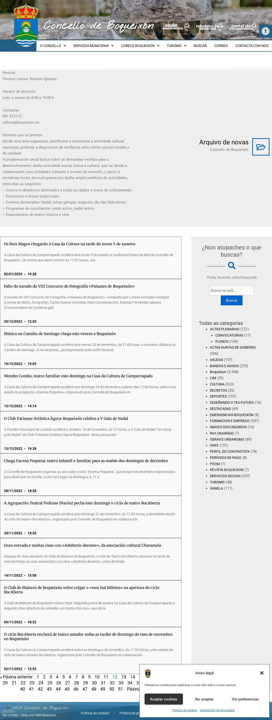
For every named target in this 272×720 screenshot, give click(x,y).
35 (138, 678)
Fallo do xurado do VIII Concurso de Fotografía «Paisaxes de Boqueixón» (69, 281)
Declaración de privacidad (217, 710)
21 (14, 678)
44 (58, 684)
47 (84, 684)
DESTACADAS (221, 410)
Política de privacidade (137, 709)
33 (121, 678)
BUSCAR (204, 43)
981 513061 (10, 711)
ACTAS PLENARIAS (226, 324)
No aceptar (204, 699)
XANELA (217, 490)
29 (85, 678)
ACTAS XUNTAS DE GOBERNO (235, 343)
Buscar (231, 296)
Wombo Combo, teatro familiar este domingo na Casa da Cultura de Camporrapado (78, 371)
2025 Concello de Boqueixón (40, 703)
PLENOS (222, 337)
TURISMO (218, 484)
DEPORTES (219, 392)
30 (94, 678)
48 (93, 684)
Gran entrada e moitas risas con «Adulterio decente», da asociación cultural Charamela (82, 541)
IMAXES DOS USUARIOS (230, 429)
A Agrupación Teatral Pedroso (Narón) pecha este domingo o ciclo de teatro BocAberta (82, 498)
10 (97, 672)
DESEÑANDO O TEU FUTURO (234, 398)
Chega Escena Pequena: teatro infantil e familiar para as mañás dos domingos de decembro (86, 456)
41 (31, 684)
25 (49, 678)
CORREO (223, 43)
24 (40, 678)
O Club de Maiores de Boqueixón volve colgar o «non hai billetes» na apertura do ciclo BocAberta (81, 585)
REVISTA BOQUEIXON (228, 471)
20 (5, 678)
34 (129, 678)
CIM (213, 373)
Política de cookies (184, 710)
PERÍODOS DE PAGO (226, 459)
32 (112, 678)
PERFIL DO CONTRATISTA (231, 453)
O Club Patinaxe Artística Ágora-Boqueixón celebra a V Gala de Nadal (66, 414)
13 (123, 672)
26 (58, 678)
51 (120, 684)
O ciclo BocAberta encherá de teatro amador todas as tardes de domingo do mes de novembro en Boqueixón (88, 632)
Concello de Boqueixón (98, 26)
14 (132, 672)
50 (111, 684)
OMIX (214, 447)
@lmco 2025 (8, 707)
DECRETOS (219, 386)
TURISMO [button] (182, 43)
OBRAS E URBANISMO (228, 441)
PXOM (215, 465)
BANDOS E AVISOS (225, 361)
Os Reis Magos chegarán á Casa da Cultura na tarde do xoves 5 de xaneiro (69, 239)
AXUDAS (217, 355)
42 (40, 684)
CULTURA (218, 380)
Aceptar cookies (163, 699)
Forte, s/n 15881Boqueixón (38, 711)
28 (76, 678)
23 (31, 678)
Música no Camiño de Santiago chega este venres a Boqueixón (60, 329)
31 (103, 678)
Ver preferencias (245, 699)
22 (23, 678)
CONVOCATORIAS (230, 331)
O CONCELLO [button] (62, 43)
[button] (265, 31)
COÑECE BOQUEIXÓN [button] (147, 43)
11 (105, 672)
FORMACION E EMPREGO (231, 422)
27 (67, 678)
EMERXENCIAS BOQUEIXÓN (233, 416)
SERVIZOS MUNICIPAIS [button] (101, 43)
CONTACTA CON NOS (252, 43)
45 (67, 684)
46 (76, 684)
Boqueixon (218, 367)
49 (102, 684)
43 (49, 684)
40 (22, 684)
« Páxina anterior (16, 672)
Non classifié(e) (223, 435)
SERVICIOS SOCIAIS (226, 477)
